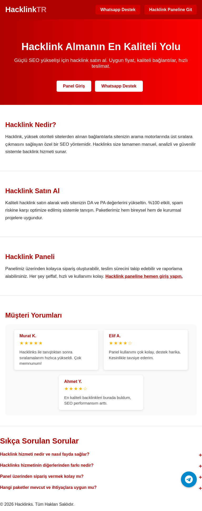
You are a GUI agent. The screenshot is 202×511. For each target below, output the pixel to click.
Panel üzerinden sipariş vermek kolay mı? (41, 476)
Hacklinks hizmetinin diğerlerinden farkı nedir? (47, 465)
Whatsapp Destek (117, 9)
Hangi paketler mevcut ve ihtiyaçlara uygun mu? (48, 487)
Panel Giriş (74, 86)
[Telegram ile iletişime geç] (189, 479)
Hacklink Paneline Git (170, 9)
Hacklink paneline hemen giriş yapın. (144, 276)
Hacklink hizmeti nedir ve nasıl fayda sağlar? (44, 454)
